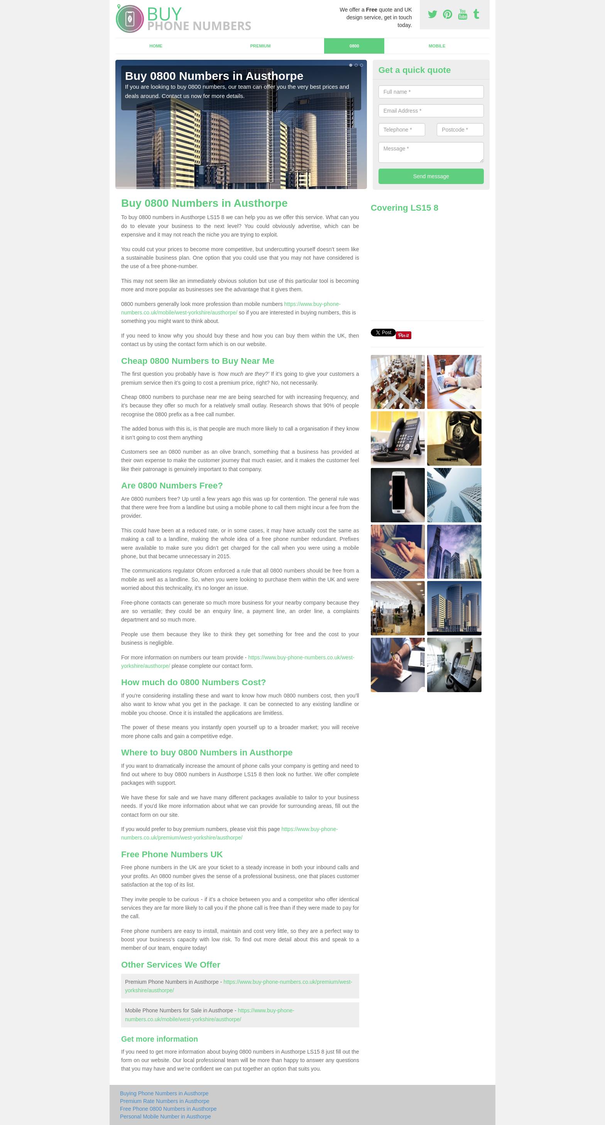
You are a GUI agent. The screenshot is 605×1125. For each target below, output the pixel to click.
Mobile (437, 46)
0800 (354, 46)
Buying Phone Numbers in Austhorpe (164, 1093)
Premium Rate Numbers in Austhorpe (165, 1101)
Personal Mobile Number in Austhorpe (165, 1116)
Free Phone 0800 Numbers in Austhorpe (168, 1109)
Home (155, 46)
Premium (260, 46)
